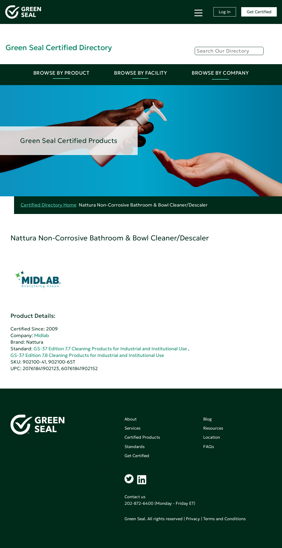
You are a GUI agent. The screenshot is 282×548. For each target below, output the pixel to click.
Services (132, 428)
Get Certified (259, 11)
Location (211, 437)
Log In (225, 11)
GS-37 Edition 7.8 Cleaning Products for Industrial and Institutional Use (87, 355)
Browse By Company (220, 73)
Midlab (41, 335)
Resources (213, 428)
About (130, 419)
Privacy (193, 518)
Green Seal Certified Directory (59, 47)
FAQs (208, 446)
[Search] (229, 51)
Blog (207, 419)
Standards (134, 446)
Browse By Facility (140, 73)
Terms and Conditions (224, 518)
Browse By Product (61, 73)
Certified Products (142, 437)
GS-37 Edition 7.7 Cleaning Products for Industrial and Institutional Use (110, 349)
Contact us (134, 496)
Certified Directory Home (49, 205)
